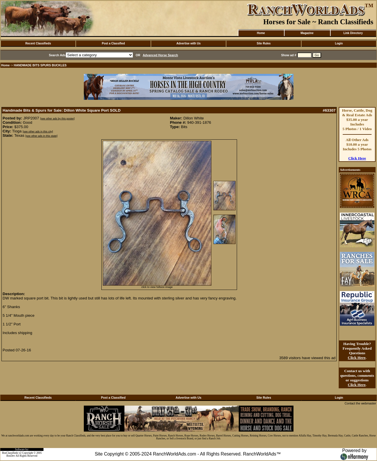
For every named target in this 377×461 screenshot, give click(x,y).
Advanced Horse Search (160, 55)
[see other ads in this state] (41, 135)
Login (339, 43)
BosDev (10, 455)
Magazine (306, 33)
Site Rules (263, 43)
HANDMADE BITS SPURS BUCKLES (40, 65)
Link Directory (353, 33)
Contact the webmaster (360, 403)
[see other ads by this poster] (57, 118)
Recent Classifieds (38, 43)
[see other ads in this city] (38, 131)
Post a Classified (113, 43)
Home (261, 33)
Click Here (357, 158)
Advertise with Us (189, 43)
